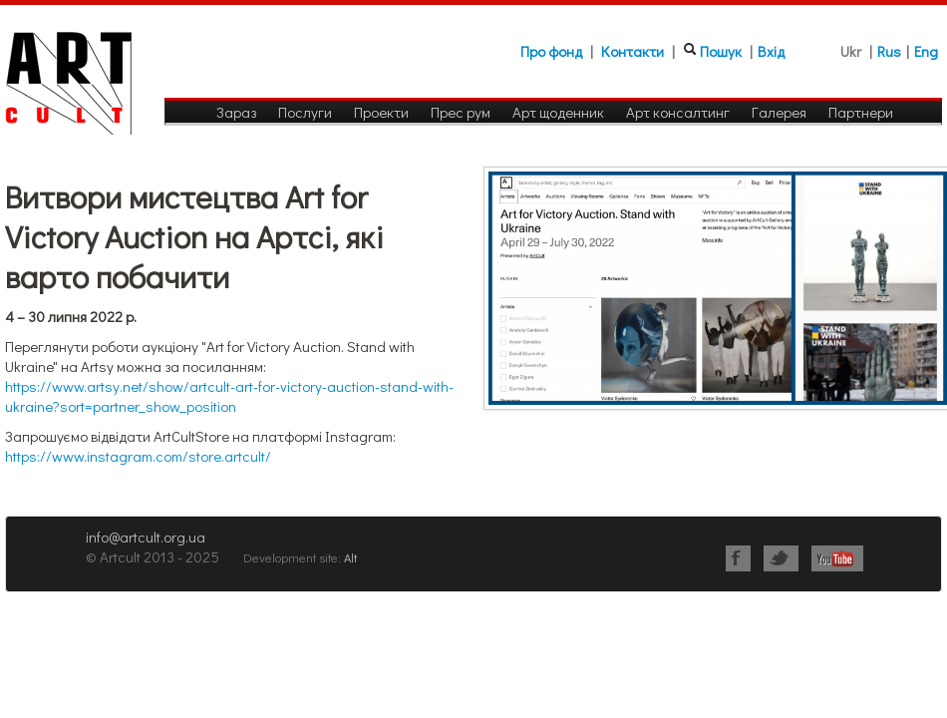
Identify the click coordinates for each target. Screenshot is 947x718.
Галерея (779, 112)
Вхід (771, 51)
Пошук (721, 51)
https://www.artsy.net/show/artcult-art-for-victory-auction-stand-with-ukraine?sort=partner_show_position (229, 396)
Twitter (781, 558)
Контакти (632, 51)
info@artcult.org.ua (145, 536)
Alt (350, 557)
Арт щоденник (558, 112)
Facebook (738, 558)
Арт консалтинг (678, 112)
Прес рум (460, 112)
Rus (889, 51)
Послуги (305, 112)
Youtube (837, 558)
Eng (926, 51)
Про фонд (551, 51)
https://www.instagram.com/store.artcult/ (138, 456)
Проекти (381, 112)
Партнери (860, 112)
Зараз (236, 112)
